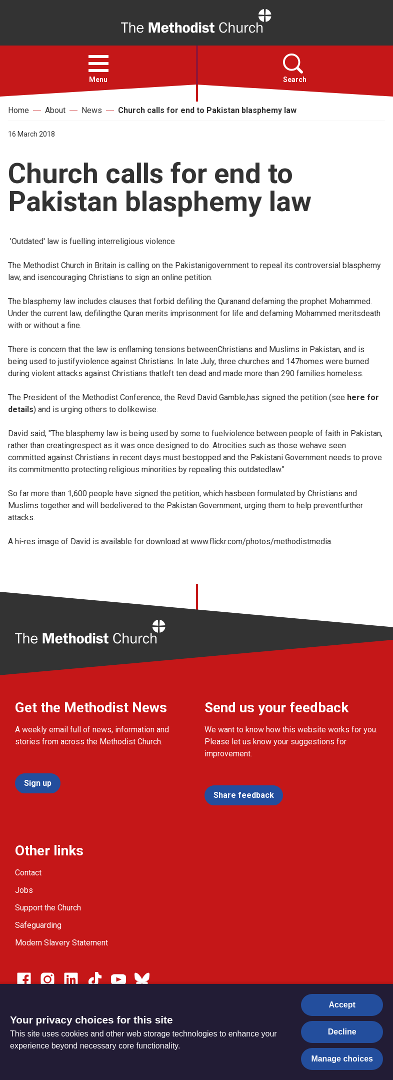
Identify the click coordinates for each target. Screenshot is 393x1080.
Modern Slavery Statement (61, 942)
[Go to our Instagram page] (47, 979)
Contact (28, 872)
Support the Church (48, 907)
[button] (98, 64)
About (55, 110)
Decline (342, 1031)
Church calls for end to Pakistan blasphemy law (207, 110)
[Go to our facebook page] (24, 979)
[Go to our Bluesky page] (142, 979)
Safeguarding (38, 925)
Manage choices (342, 1058)
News (92, 110)
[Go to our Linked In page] (71, 979)
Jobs (24, 890)
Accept (342, 1004)
